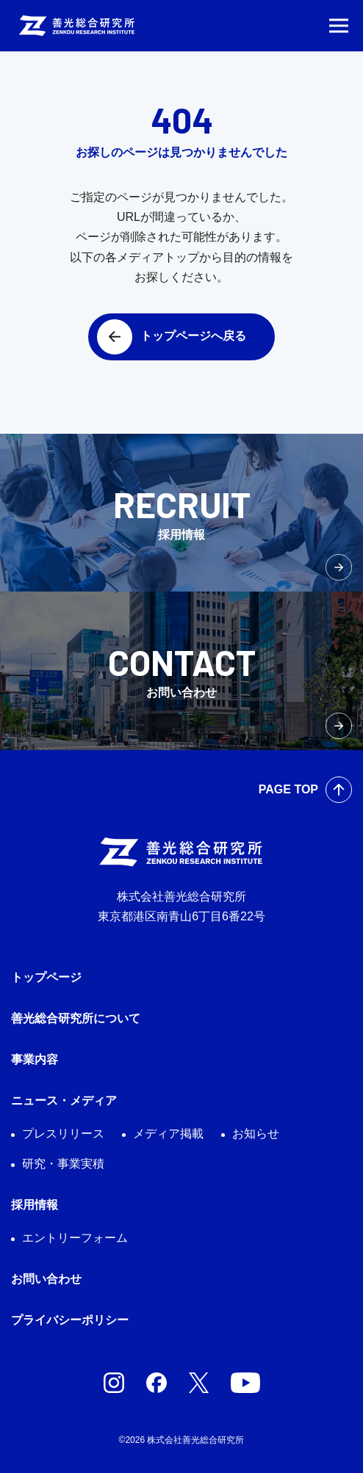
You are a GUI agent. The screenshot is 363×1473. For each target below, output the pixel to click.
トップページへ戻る (193, 336)
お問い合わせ (46, 1279)
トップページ (46, 977)
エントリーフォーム (75, 1238)
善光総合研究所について (75, 1018)
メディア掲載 (168, 1133)
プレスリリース (63, 1133)
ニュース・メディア (64, 1100)
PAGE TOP (288, 789)
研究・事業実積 (63, 1163)
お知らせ (255, 1133)
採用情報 (34, 1205)
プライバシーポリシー (70, 1320)
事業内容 (34, 1059)
